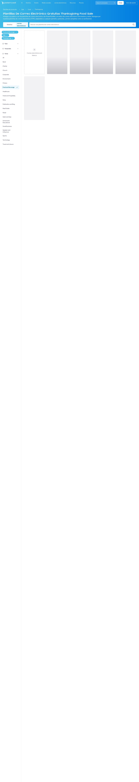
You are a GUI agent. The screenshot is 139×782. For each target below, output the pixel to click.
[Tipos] (18, 43)
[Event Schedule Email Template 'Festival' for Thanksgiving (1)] (103, 52)
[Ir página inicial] (8, 3)
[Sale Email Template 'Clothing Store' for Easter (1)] (125, 52)
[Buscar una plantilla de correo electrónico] (81, 24)
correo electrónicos (21, 25)
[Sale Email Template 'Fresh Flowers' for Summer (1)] (34, 98)
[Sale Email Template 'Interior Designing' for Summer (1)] (57, 52)
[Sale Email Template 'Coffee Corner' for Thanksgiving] (80, 52)
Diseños (9, 24)
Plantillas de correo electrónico (10, 9)
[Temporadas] (18, 48)
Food (29, 9)
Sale (22, 9)
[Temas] (18, 53)
